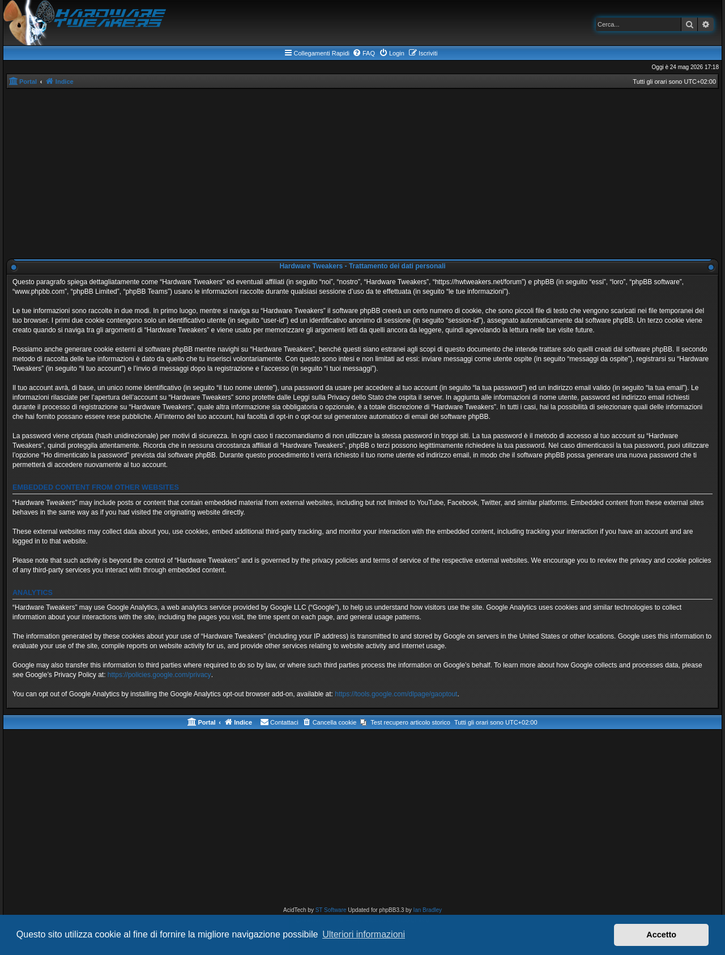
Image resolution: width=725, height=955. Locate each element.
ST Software (331, 910)
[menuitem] (363, 53)
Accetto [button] (661, 934)
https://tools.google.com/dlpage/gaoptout (396, 694)
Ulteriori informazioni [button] (363, 934)
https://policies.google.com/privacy (159, 675)
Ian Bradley (427, 910)
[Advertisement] (362, 174)
